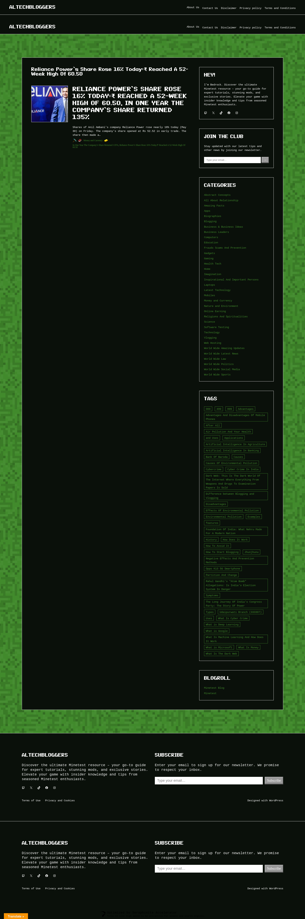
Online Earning (215, 311)
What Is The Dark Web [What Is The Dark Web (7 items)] (221, 653)
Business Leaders (216, 232)
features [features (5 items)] (212, 523)
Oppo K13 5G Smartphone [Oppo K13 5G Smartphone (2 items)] (223, 568)
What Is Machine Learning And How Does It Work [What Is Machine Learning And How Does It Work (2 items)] (234, 639)
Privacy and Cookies (60, 800)
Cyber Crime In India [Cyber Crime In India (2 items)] (243, 469)
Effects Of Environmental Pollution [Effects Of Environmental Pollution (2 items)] (232, 510)
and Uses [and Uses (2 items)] (212, 437)
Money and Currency (93, 140)
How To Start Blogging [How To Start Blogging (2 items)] (222, 552)
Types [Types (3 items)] (210, 612)
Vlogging (210, 337)
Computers (211, 237)
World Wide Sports (217, 374)
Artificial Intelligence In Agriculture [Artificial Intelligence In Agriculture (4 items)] (235, 444)
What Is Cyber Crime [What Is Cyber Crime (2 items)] (233, 618)
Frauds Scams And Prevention (225, 247)
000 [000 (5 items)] (208, 409)
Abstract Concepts (217, 195)
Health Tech (212, 263)
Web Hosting (212, 343)
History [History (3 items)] (211, 539)
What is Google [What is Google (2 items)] (217, 631)
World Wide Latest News (221, 353)
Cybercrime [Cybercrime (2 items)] (213, 469)
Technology (212, 332)
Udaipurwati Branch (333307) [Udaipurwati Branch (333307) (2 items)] (241, 612)
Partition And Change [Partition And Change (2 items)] (221, 575)
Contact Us (210, 8)
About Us (193, 7)
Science (209, 321)
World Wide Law (215, 358)
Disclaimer (229, 8)
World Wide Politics (219, 364)
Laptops (209, 284)
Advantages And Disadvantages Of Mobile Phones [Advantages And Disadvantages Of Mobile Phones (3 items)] (235, 417)
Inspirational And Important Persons (231, 279)
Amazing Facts (214, 205)
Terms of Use (31, 800)
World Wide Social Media (222, 369)
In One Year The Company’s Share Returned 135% (95, 145)
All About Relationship (221, 200)
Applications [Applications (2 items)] (233, 437)
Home (207, 269)
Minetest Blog (214, 687)
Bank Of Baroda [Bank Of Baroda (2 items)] (217, 457)
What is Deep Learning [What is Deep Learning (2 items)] (222, 624)
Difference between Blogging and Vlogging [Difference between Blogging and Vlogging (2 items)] (230, 495)
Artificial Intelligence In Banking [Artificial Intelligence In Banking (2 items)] (232, 450)
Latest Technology (217, 290)
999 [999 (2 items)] (229, 409)
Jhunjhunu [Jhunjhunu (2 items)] (252, 552)
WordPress (276, 800)
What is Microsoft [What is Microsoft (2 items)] (219, 647)
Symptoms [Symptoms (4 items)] (212, 595)
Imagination (212, 274)
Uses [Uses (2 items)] (209, 618)
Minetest (210, 693)
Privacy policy (250, 8)
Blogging (210, 221)
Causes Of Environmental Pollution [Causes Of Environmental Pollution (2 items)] (231, 463)
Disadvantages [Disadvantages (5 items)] (216, 504)
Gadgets (209, 253)
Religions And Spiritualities (226, 316)
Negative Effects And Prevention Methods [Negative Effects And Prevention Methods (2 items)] (230, 560)
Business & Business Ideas (223, 226)
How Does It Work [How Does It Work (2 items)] (235, 539)
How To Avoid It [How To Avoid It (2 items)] (217, 545)
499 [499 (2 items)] (218, 409)
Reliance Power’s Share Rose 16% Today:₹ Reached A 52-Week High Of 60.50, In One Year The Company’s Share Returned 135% (130, 103)
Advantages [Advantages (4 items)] (245, 409)
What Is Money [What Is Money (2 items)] (248, 647)
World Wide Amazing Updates (224, 348)
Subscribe (274, 780)
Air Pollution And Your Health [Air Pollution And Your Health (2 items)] (228, 431)
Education (211, 242)
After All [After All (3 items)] (213, 425)
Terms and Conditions (280, 8)
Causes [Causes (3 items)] (238, 457)
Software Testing (216, 327)
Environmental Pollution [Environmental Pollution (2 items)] (224, 516)
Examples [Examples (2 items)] (254, 516)
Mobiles (209, 295)
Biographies (212, 216)
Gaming (208, 258)
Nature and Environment (221, 306)
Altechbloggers (32, 7)
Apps (207, 210)
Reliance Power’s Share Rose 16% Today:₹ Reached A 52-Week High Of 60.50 (129, 146)
